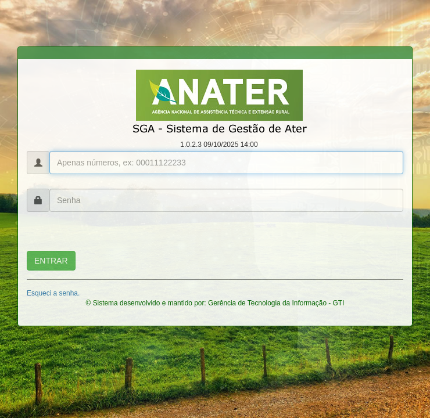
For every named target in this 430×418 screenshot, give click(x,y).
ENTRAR (51, 260)
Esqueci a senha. (53, 293)
